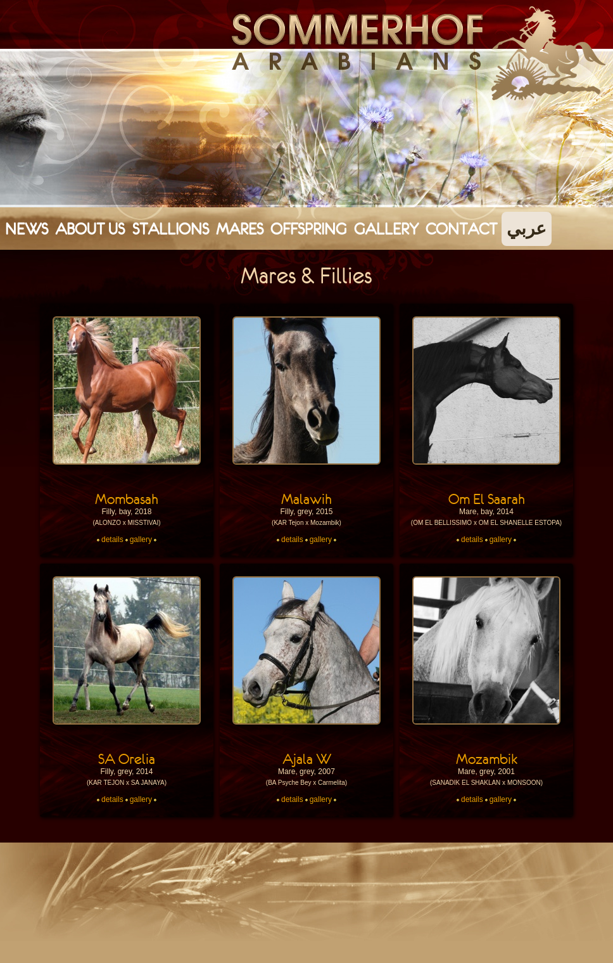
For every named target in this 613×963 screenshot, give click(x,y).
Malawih (306, 499)
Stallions (170, 229)
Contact (461, 229)
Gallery (386, 229)
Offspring (308, 229)
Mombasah (126, 499)
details (112, 539)
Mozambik (486, 759)
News (26, 229)
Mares (239, 229)
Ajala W (306, 759)
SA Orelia (126, 759)
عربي (527, 229)
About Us (90, 229)
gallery (141, 539)
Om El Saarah (486, 499)
